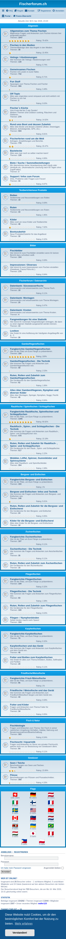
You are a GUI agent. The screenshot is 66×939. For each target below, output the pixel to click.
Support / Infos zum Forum (25, 176)
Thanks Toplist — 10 (11, 909)
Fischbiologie (17, 725)
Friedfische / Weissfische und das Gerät (32, 690)
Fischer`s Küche (19, 108)
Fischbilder (16, 250)
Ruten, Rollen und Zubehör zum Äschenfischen (36, 563)
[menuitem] (9, 11)
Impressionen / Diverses (23, 264)
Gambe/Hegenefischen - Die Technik (30, 361)
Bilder (33, 245)
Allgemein (33, 26)
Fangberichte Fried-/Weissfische (28, 678)
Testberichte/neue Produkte (33, 190)
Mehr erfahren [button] (24, 923)
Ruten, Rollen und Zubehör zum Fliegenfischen (36, 605)
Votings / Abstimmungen (23, 57)
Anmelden (6, 852)
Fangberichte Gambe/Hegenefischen (30, 349)
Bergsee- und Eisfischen (33, 474)
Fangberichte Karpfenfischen (26, 633)
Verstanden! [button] (19, 932)
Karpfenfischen (33, 628)
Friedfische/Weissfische (33, 673)
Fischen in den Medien (22, 45)
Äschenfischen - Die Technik (26, 549)
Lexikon (14, 330)
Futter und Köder (19, 704)
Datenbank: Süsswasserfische (26, 285)
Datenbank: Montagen (22, 298)
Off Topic (15, 93)
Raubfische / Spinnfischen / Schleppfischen (33, 406)
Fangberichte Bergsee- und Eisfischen (31, 479)
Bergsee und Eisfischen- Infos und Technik (33, 491)
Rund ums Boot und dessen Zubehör (30, 124)
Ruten (13, 207)
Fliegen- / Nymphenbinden (24, 617)
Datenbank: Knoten (20, 310)
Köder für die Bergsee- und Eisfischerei (32, 520)
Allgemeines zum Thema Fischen (28, 31)
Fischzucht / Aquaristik (22, 742)
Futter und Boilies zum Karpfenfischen (31, 657)
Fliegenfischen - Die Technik (25, 591)
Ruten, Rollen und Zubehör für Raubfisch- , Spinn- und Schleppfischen (34, 444)
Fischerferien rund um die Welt (27, 138)
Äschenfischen (33, 531)
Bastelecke (16, 150)
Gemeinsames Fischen (22, 69)
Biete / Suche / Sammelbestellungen (30, 163)
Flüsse (13, 775)
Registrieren (21, 852)
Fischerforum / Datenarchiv (33, 280)
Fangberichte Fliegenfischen (26, 579)
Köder (13, 219)
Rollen (13, 195)
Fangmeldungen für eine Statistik (28, 319)
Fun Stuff (15, 81)
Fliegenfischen (33, 574)
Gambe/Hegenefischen (33, 344)
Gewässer (33, 758)
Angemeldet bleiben (54, 868)
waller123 (42, 903)
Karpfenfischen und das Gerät (26, 646)
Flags (33, 789)
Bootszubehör (18, 231)
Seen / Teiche (17, 763)
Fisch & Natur (33, 720)
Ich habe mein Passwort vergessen (16, 868)
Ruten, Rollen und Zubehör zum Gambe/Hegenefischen (27, 376)
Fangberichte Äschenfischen (26, 536)
